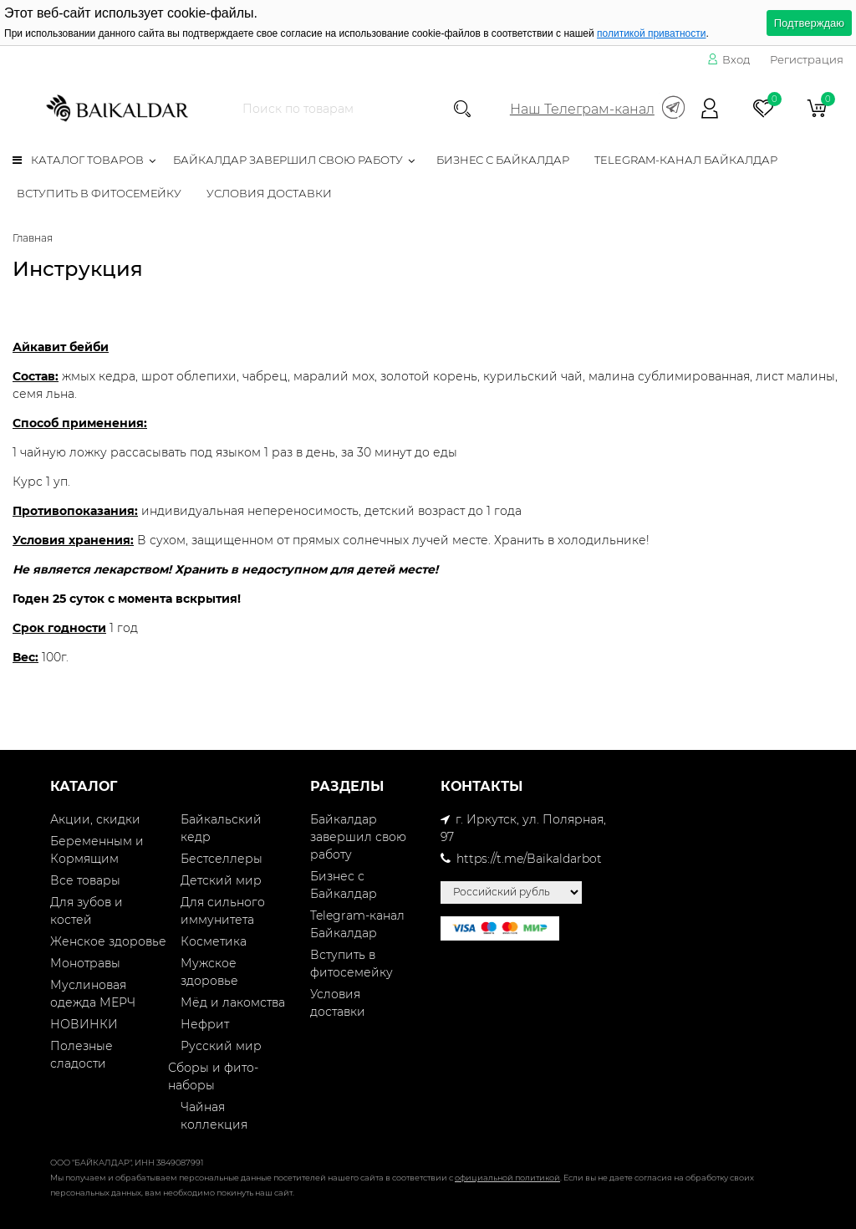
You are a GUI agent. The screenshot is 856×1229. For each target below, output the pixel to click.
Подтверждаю (809, 23)
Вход (728, 59)
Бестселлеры (221, 858)
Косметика (214, 941)
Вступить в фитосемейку (99, 193)
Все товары (85, 880)
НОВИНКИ (84, 1024)
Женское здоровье (108, 941)
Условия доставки (269, 193)
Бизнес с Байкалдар (502, 159)
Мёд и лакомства (233, 1002)
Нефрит (205, 1024)
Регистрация (806, 59)
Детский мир (221, 880)
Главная (33, 238)
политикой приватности (651, 33)
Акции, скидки (95, 819)
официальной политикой (507, 1177)
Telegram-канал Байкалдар (685, 159)
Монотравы (85, 963)
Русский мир (221, 1045)
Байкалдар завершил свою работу (288, 159)
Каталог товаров (78, 159)
